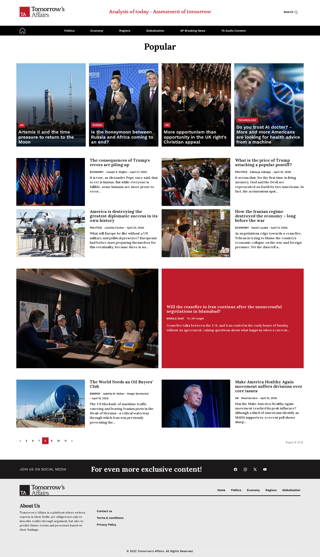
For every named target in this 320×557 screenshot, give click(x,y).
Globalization (155, 30)
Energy (95, 393)
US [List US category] (21, 125)
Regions (124, 30)
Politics (69, 30)
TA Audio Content (233, 30)
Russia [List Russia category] (97, 125)
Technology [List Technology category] (247, 120)
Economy (96, 30)
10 (58, 440)
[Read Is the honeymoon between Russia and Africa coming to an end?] (123, 105)
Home (221, 490)
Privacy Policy (106, 524)
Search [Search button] (291, 12)
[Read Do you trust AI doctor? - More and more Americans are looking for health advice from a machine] (269, 105)
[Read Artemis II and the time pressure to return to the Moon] (51, 105)
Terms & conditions (110, 517)
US (237, 398)
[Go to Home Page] (42, 11)
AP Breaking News (192, 30)
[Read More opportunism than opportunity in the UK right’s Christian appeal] (196, 105)
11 (65, 440)
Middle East (175, 318)
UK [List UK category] (167, 125)
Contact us (104, 511)
